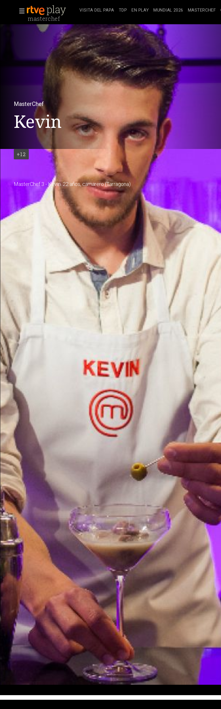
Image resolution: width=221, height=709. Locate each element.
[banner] (51, 10)
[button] (20, 11)
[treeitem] (96, 10)
